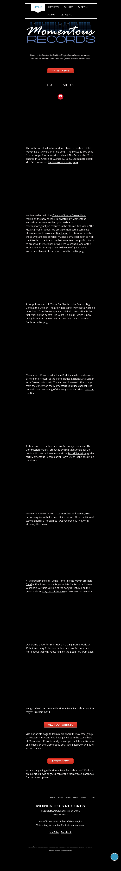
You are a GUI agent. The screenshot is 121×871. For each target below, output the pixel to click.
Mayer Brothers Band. (38, 712)
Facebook (66, 832)
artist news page (43, 773)
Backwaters (61, 218)
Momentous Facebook (81, 773)
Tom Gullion (64, 513)
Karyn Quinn (68, 456)
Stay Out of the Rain (53, 591)
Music (68, 7)
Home (38, 7)
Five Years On (60, 314)
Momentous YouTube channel (70, 385)
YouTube (54, 832)
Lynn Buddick (63, 375)
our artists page (39, 734)
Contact (67, 15)
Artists (53, 7)
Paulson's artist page (37, 322)
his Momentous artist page (63, 162)
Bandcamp (62, 233)
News (51, 15)
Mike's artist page (75, 251)
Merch (83, 7)
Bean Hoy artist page (81, 651)
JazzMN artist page (78, 453)
